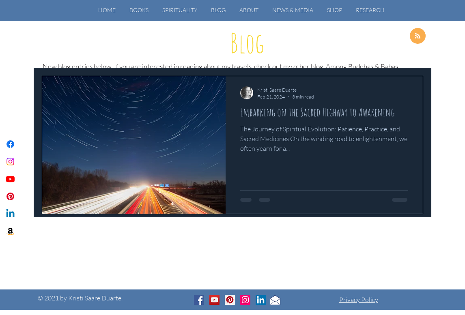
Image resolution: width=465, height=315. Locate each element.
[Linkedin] (10, 214)
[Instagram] (10, 161)
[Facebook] (10, 144)
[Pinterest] (10, 196)
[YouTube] (214, 300)
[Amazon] (10, 231)
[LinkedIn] (261, 300)
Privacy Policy (358, 300)
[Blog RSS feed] (418, 36)
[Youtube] (10, 179)
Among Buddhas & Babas (362, 66)
